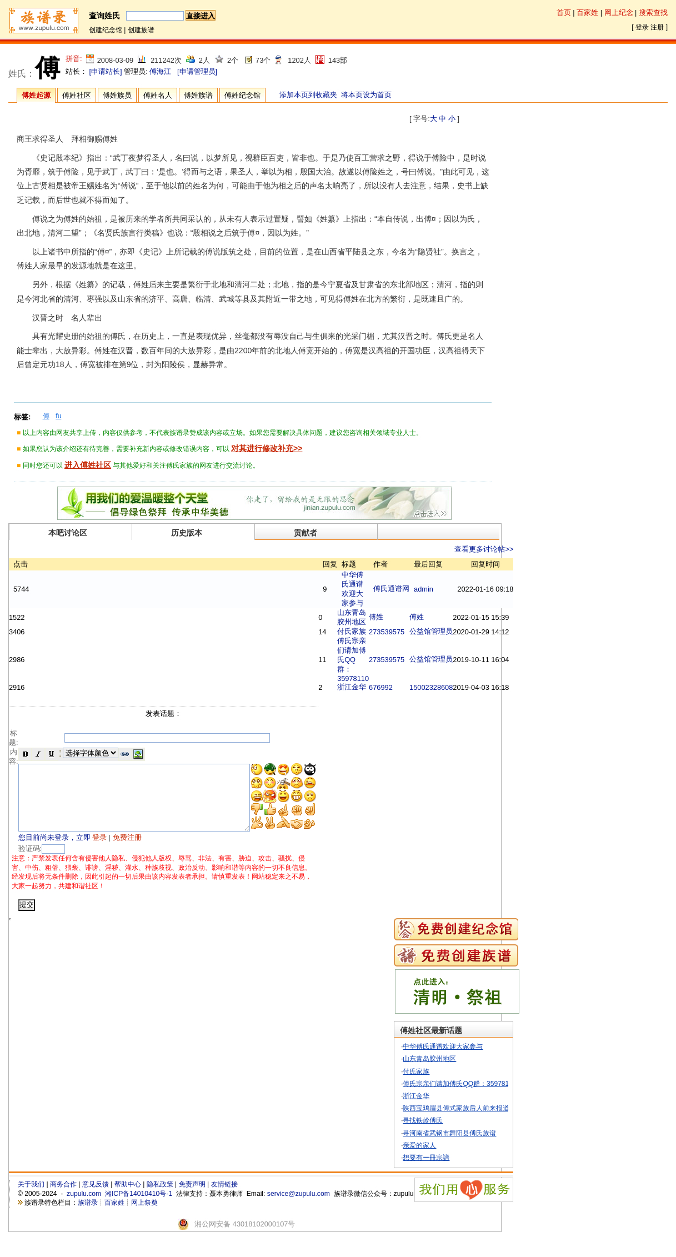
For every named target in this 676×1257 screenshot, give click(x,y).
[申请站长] (105, 71)
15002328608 (458, 687)
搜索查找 (653, 12)
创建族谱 (141, 30)
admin (451, 589)
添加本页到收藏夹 (308, 95)
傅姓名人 (157, 95)
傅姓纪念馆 (242, 95)
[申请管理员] (197, 71)
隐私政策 (160, 1198)
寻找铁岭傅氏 (444, 1134)
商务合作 (63, 1198)
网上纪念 (618, 12)
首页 (564, 12)
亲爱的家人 (441, 1159)
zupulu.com (84, 1207)
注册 (657, 27)
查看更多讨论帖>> (511, 549)
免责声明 (192, 1198)
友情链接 (224, 1198)
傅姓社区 (76, 95)
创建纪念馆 (105, 30)
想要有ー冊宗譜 (447, 1171)
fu (58, 416)
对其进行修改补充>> (266, 448)
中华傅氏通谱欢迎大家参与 (464, 1060)
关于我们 (31, 1198)
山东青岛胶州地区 (451, 1072)
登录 (642, 27)
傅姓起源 (36, 95)
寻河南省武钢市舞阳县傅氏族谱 (471, 1146)
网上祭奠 (144, 1216)
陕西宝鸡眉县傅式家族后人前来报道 (477, 1122)
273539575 (414, 632)
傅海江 (160, 71)
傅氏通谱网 (419, 588)
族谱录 (88, 1216)
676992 (408, 687)
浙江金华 (379, 687)
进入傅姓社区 (87, 464)
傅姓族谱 (198, 95)
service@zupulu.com (298, 1207)
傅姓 (404, 617)
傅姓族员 (117, 95)
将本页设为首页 (366, 95)
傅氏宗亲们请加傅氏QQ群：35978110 (381, 660)
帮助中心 (127, 1198)
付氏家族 (379, 631)
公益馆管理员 (458, 631)
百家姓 (587, 12)
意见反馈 (95, 1198)
